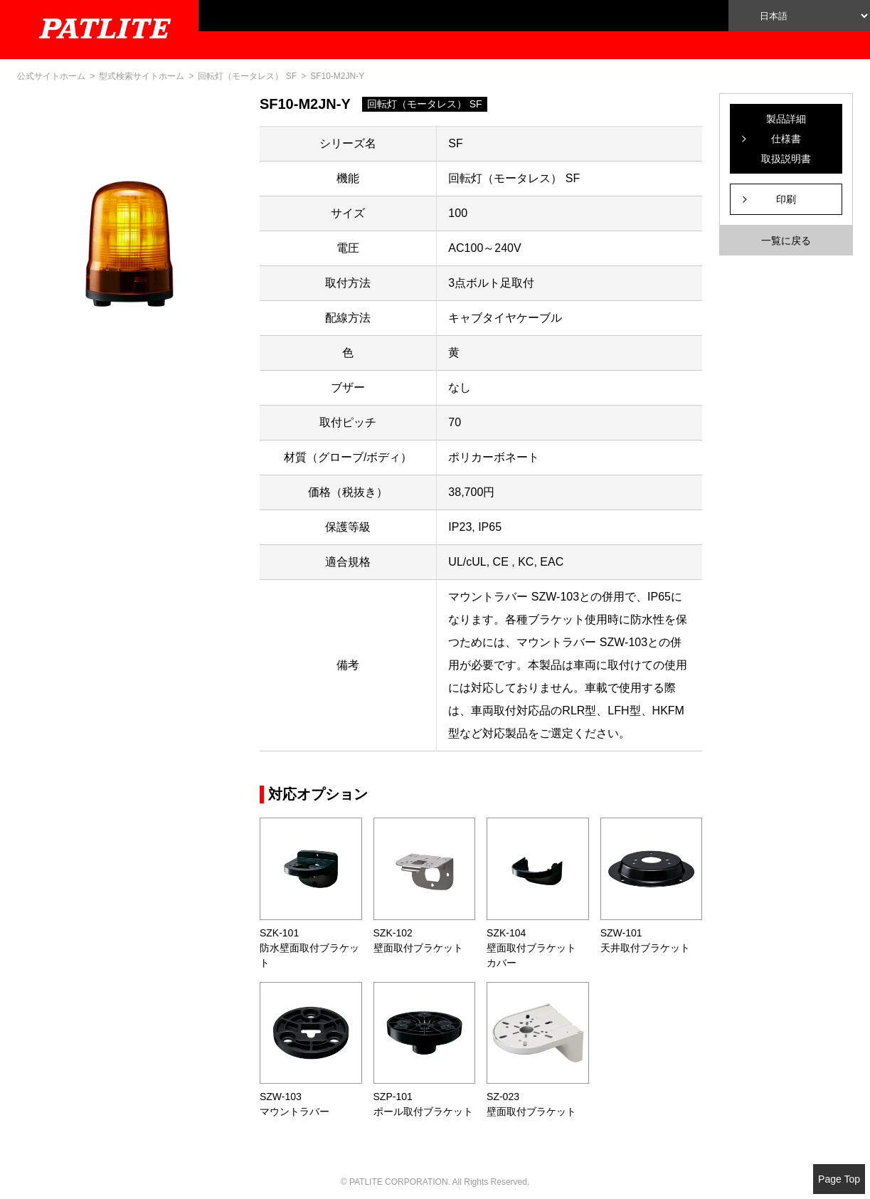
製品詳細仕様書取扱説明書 (786, 138)
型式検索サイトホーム (141, 76)
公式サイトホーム (51, 76)
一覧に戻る (786, 240)
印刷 (786, 199)
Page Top (839, 1179)
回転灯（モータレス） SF (247, 76)
